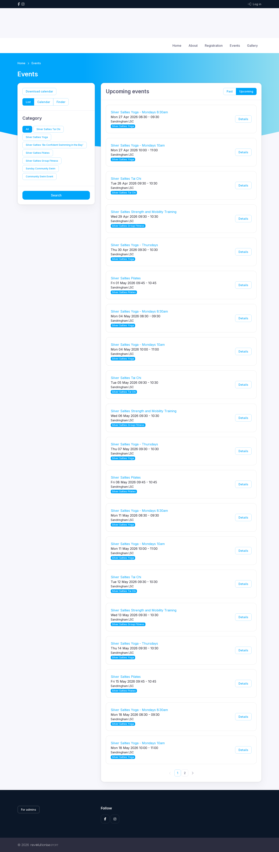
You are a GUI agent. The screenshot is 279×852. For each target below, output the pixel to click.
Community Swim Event (39, 176)
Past (230, 91)
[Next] (192, 772)
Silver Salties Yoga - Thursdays (134, 245)
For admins (28, 809)
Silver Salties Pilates (38, 152)
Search (56, 195)
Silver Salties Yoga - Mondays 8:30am (139, 112)
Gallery (252, 46)
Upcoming (246, 91)
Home (176, 46)
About (193, 46)
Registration (214, 46)
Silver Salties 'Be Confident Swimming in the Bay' (54, 144)
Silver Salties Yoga (37, 137)
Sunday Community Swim (40, 168)
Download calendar (39, 91)
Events (235, 46)
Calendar (43, 102)
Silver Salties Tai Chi (48, 129)
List (28, 102)
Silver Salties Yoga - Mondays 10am (138, 145)
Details (243, 119)
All (27, 129)
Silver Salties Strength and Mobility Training (143, 212)
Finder (61, 102)
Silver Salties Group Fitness (42, 160)
